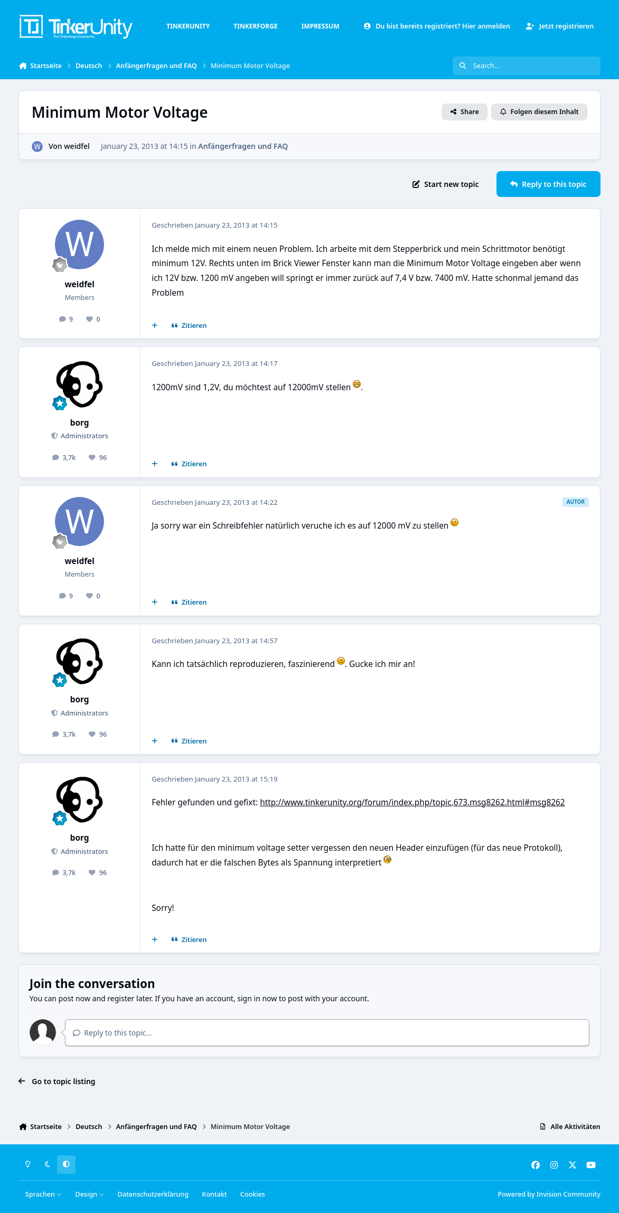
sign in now (257, 998)
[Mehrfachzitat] (155, 325)
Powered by (549, 1194)
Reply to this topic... (112, 1033)
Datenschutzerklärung (153, 1194)
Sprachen (43, 1194)
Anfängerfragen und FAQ (243, 146)
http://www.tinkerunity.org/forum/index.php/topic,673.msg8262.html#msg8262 (412, 802)
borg (79, 422)
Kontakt (214, 1194)
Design (89, 1194)
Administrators (83, 435)
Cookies (252, 1194)
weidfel (77, 146)
